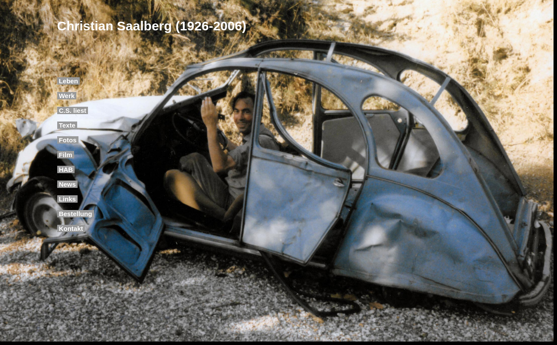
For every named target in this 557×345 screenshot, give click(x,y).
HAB (66, 169)
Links (67, 199)
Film (65, 154)
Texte (67, 125)
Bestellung (75, 213)
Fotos (67, 140)
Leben (68, 81)
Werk (67, 95)
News (67, 184)
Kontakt (71, 228)
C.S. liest (72, 110)
